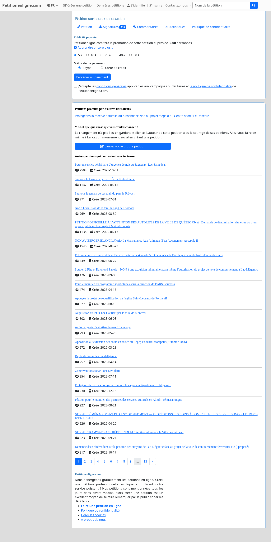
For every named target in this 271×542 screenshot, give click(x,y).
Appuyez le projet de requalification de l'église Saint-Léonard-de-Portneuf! (121, 298)
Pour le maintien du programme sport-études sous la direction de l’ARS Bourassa (125, 284)
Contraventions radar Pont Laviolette (97, 370)
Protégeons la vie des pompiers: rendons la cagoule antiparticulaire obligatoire (123, 385)
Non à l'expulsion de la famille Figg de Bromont (104, 208)
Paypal (87, 68)
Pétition (84, 27)
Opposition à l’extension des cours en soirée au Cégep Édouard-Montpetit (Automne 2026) (131, 341)
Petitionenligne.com (21, 5)
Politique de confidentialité (211, 27)
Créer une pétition (78, 5)
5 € (80, 55)
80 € (136, 55)
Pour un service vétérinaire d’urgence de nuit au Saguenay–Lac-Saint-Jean (120, 164)
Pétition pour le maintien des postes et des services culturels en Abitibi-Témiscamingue (128, 399)
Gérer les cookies (93, 515)
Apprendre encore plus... (93, 47)
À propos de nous (93, 519)
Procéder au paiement (92, 77)
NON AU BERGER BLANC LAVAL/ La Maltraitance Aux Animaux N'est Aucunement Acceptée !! (136, 240)
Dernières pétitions (110, 5)
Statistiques (175, 27)
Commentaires (145, 27)
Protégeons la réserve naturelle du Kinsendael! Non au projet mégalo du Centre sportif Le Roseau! (142, 116)
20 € (108, 55)
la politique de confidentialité (210, 86)
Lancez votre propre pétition (122, 146)
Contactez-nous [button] (177, 5)
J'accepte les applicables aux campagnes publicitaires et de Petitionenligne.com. (157, 88)
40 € (122, 55)
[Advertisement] (34, 68)
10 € (94, 55)
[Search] (221, 5)
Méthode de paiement (90, 63)
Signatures (112, 27)
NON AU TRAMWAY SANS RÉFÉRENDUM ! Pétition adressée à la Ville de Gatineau (129, 432)
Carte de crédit (115, 68)
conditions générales (111, 86)
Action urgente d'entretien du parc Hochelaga (103, 327)
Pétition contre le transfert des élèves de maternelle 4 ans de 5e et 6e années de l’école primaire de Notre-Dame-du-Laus (149, 255)
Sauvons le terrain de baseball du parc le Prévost (104, 193)
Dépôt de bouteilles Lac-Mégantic (96, 356)
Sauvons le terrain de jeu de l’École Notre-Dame (105, 179)
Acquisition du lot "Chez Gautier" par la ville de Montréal (110, 313)
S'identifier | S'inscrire (144, 5)
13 (145, 461)
